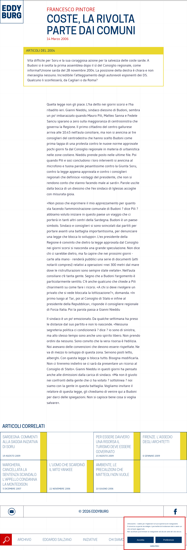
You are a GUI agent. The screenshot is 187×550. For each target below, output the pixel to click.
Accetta (140, 542)
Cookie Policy (154, 549)
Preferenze (168, 542)
